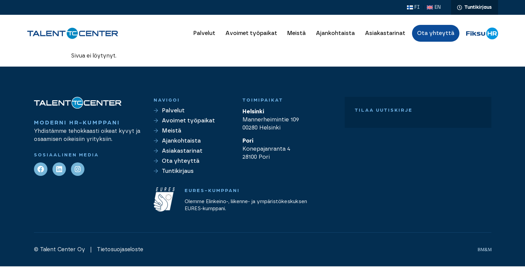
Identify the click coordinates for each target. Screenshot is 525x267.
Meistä (296, 34)
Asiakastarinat (385, 34)
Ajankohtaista (335, 34)
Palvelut (204, 34)
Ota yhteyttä (435, 34)
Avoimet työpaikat (251, 34)
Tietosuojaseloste (120, 250)
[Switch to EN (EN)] (435, 7)
